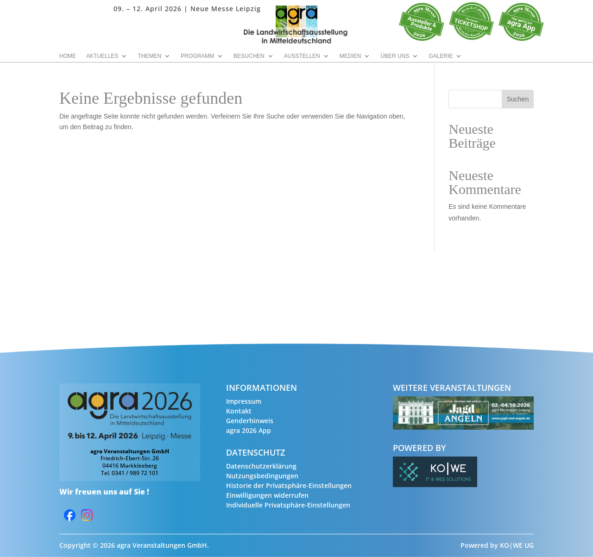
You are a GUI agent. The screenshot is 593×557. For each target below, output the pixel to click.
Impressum (243, 401)
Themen (149, 56)
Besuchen (249, 56)
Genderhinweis (249, 420)
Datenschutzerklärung (261, 466)
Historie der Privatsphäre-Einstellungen (289, 485)
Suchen (518, 99)
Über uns (394, 56)
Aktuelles (102, 56)
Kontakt (239, 411)
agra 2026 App (248, 430)
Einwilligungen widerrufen (267, 495)
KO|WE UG (517, 545)
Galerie (441, 56)
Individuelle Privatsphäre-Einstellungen (288, 505)
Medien (350, 56)
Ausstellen (302, 56)
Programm (197, 56)
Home (67, 56)
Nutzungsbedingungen (262, 475)
